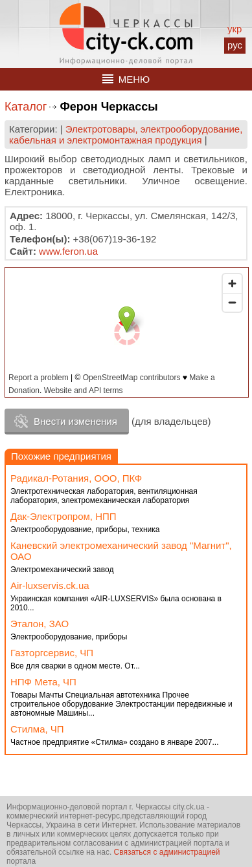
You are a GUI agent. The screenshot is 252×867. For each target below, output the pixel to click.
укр (234, 28)
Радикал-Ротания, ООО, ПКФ (76, 478)
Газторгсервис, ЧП (51, 652)
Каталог (26, 106)
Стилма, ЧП (37, 728)
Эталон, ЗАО (39, 623)
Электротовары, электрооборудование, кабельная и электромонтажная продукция (125, 134)
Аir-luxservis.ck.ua (49, 585)
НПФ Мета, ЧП (43, 681)
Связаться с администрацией (167, 852)
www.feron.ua (68, 251)
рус (234, 44)
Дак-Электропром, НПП (63, 516)
